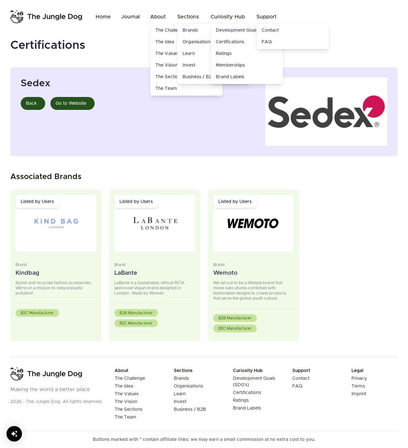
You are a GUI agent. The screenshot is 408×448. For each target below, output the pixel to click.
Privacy (359, 378)
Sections (188, 16)
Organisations (188, 386)
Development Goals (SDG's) (246, 30)
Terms (358, 386)
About (158, 16)
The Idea (124, 386)
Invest (180, 402)
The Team (166, 88)
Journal (130, 16)
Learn (180, 394)
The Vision (126, 402)
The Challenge (130, 378)
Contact (270, 30)
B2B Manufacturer (136, 313)
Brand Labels (230, 77)
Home (103, 16)
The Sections (128, 409)
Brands (181, 378)
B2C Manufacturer (37, 313)
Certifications (230, 42)
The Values (127, 394)
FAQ (267, 42)
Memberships (230, 65)
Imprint (358, 394)
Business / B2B (190, 409)
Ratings (224, 53)
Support (266, 16)
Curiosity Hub (228, 16)
